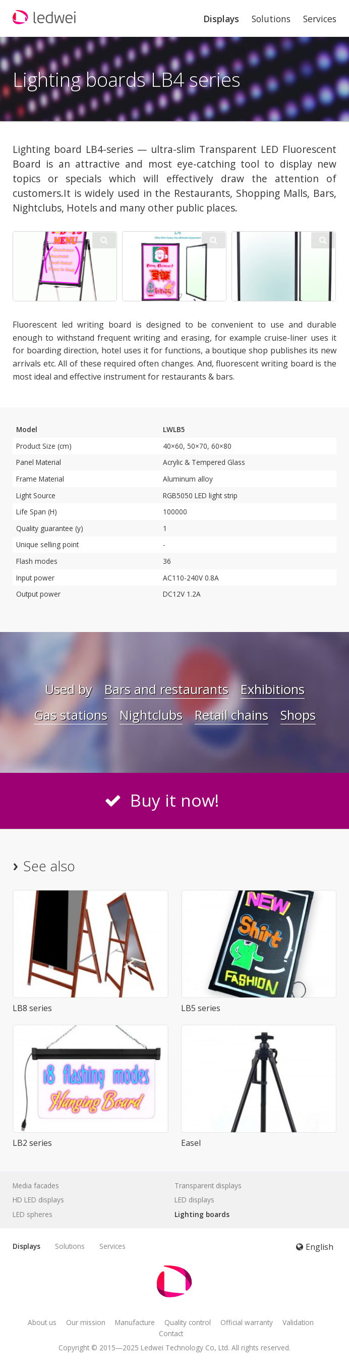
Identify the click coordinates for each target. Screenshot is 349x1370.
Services (319, 19)
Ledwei (152, 1347)
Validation (298, 1322)
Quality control (187, 1322)
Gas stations (70, 715)
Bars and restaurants (166, 689)
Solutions (271, 19)
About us (42, 1322)
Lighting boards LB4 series (127, 79)
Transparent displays (208, 1185)
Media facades (36, 1185)
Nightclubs (151, 715)
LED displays (194, 1199)
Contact (171, 1333)
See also (49, 866)
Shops (298, 715)
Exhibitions (273, 689)
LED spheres (32, 1214)
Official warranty (246, 1322)
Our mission (85, 1322)
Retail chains (231, 715)
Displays (221, 19)
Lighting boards (201, 1214)
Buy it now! (174, 800)
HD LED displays (38, 1199)
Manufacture (135, 1322)
